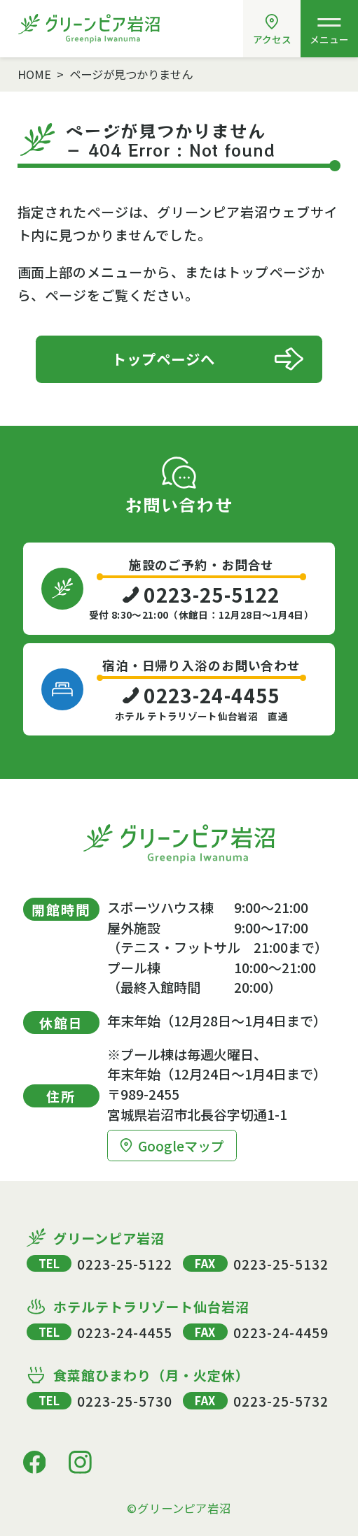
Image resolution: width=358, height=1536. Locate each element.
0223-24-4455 (124, 1332)
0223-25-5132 (280, 1263)
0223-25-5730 (124, 1400)
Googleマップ (171, 1145)
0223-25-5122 (124, 1263)
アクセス (272, 30)
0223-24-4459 (280, 1332)
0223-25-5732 (280, 1400)
